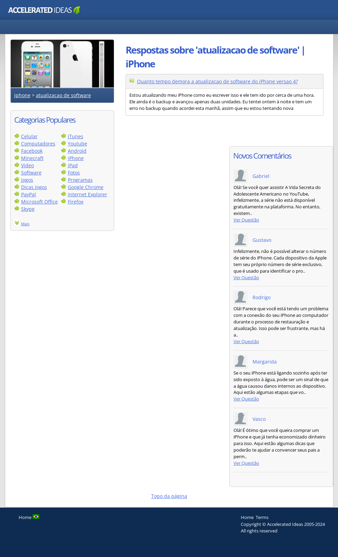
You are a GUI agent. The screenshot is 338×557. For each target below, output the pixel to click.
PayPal (28, 194)
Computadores (38, 143)
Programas (80, 180)
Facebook (32, 151)
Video (27, 165)
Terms (262, 517)
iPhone (76, 158)
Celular (29, 136)
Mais (25, 223)
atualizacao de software (63, 95)
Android (77, 151)
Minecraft (32, 158)
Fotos (74, 172)
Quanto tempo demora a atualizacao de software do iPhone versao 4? (217, 81)
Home (247, 517)
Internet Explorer (87, 194)
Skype (28, 209)
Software (31, 172)
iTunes (75, 136)
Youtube (77, 143)
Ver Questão (246, 220)
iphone (22, 95)
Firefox (75, 201)
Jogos (27, 180)
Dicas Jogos (34, 187)
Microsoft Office (39, 201)
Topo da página (169, 496)
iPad (73, 165)
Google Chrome (85, 187)
